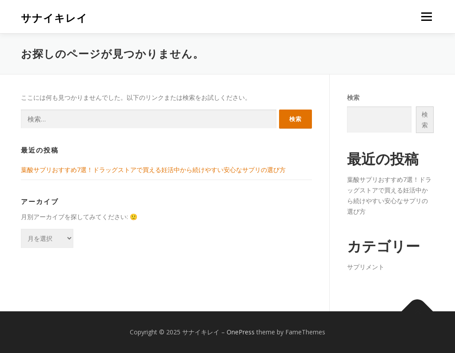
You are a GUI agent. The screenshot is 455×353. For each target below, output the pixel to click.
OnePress (241, 332)
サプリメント (365, 267)
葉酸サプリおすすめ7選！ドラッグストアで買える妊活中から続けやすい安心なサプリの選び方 (153, 169)
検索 (353, 97)
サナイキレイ (54, 18)
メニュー (426, 16)
